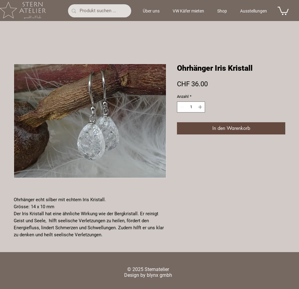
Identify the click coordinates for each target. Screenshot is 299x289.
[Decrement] (181, 107)
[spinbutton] (191, 107)
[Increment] (200, 107)
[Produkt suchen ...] (99, 10)
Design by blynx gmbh (148, 275)
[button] (283, 10)
